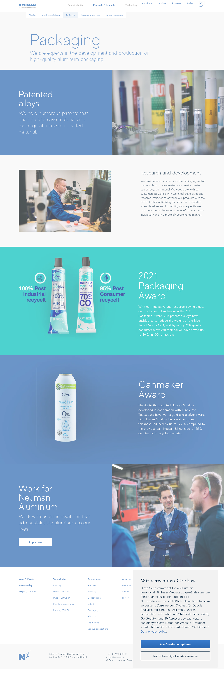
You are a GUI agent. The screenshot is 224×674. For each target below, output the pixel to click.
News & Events (26, 584)
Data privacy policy (153, 631)
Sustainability (26, 590)
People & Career (27, 596)
